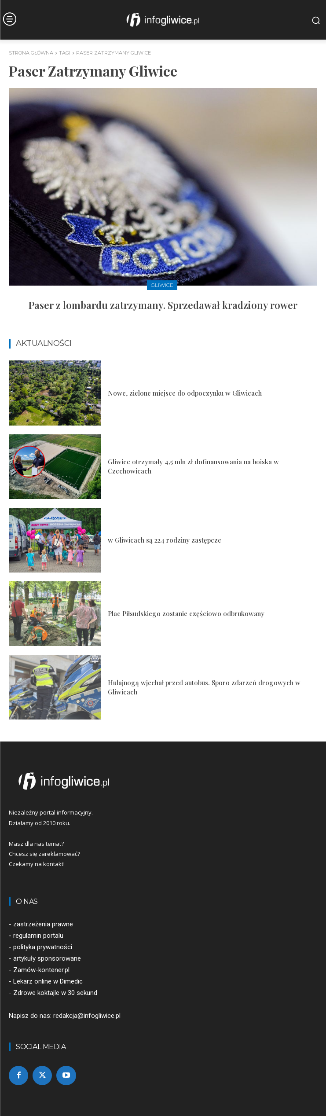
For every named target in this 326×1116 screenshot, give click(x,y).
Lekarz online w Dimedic (48, 981)
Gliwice (162, 285)
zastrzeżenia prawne (43, 924)
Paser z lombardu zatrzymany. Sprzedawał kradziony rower (163, 305)
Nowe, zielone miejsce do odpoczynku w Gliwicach (185, 393)
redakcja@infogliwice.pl (87, 1016)
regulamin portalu (38, 936)
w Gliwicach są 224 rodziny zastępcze (164, 540)
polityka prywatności (42, 947)
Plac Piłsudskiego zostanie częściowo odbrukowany (186, 613)
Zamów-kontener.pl (41, 970)
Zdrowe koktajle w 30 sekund (55, 993)
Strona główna (31, 53)
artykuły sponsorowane (47, 958)
